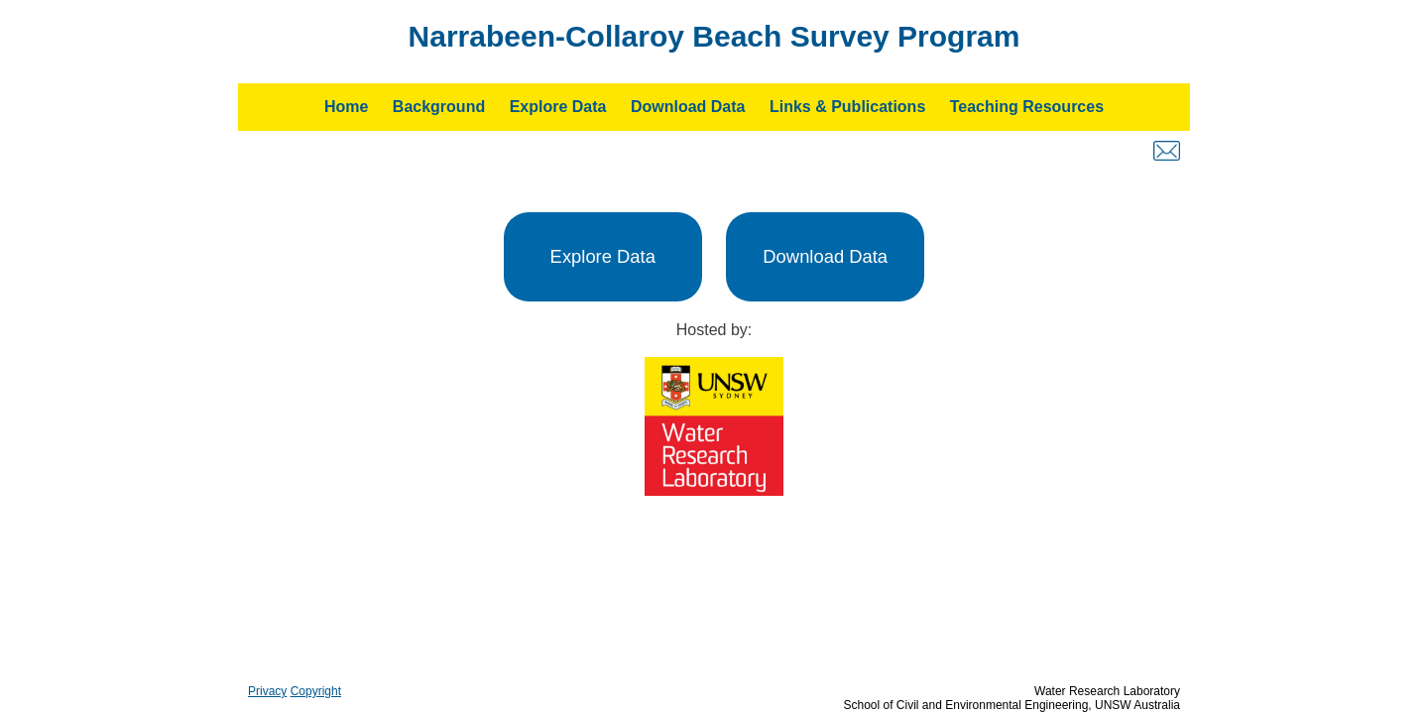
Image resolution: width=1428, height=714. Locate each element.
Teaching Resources (1027, 106)
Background (439, 106)
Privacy (267, 691)
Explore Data (558, 106)
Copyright (316, 691)
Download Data (688, 106)
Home (346, 106)
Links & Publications (847, 106)
